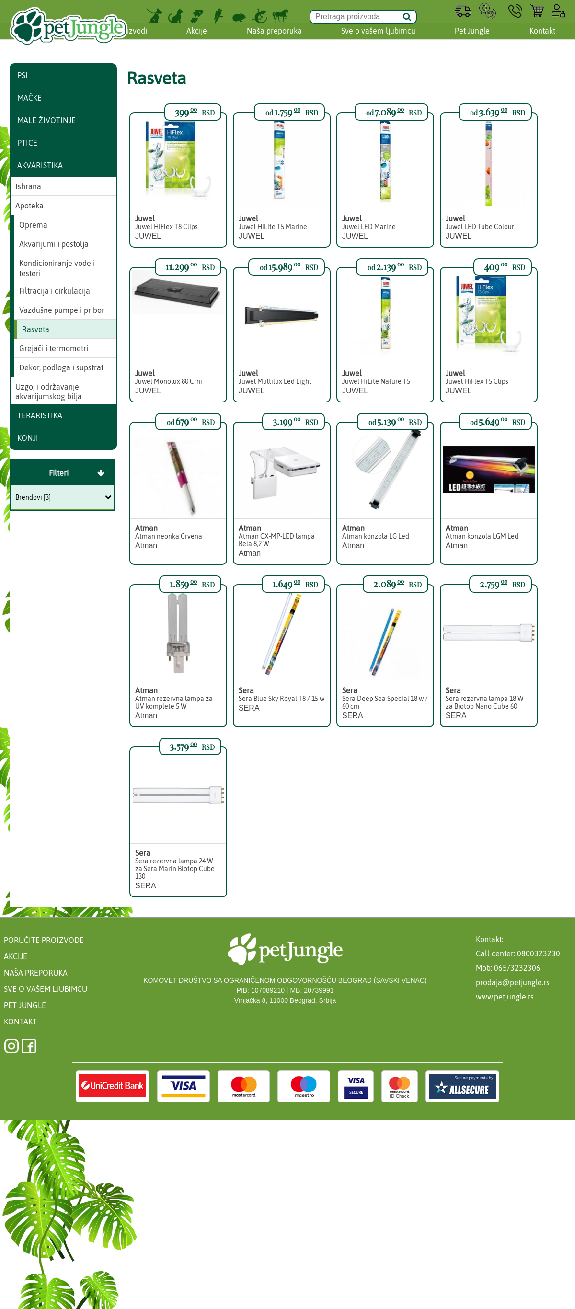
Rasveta (35, 329)
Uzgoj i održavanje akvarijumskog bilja (48, 391)
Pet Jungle (472, 39)
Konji (27, 438)
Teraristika (39, 415)
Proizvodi (131, 39)
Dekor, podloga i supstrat (61, 367)
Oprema (33, 224)
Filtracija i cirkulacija (54, 291)
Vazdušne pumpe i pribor (61, 310)
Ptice (27, 142)
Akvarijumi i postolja (54, 244)
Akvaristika (40, 165)
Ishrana (28, 186)
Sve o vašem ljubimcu (378, 39)
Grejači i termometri (53, 348)
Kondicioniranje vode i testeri (57, 268)
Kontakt (542, 39)
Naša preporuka (274, 39)
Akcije (196, 39)
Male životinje (46, 120)
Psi (22, 75)
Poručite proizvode (44, 940)
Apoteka (29, 205)
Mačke (29, 97)
